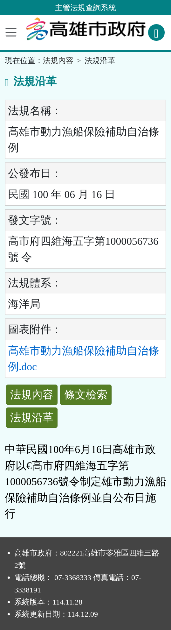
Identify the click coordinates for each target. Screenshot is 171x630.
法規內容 (58, 60)
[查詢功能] (156, 32)
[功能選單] (11, 32)
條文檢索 (85, 394)
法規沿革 (31, 417)
